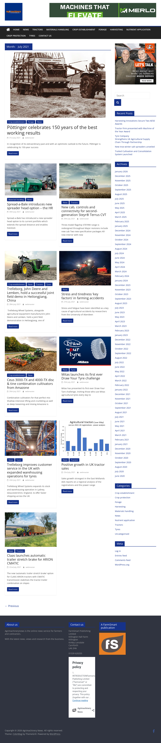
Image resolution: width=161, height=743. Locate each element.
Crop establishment (83, 29)
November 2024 (123, 235)
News (26, 29)
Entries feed (121, 555)
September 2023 (123, 298)
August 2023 (121, 303)
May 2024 (119, 262)
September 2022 (123, 353)
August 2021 (121, 412)
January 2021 (121, 444)
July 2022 (119, 362)
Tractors (37, 29)
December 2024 (122, 230)
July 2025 (119, 198)
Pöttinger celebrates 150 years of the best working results (52, 130)
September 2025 (123, 189)
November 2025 (123, 180)
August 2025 (121, 194)
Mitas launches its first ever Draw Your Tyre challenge (82, 376)
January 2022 (121, 389)
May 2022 (119, 371)
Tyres (32, 35)
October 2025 (121, 185)
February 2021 (122, 439)
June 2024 (120, 257)
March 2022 (121, 380)
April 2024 (120, 267)
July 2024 (119, 253)
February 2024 (122, 276)
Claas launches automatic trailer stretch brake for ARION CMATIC (30, 559)
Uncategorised (122, 533)
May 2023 (119, 316)
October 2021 (121, 403)
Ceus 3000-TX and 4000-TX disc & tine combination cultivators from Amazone (30, 384)
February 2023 (122, 330)
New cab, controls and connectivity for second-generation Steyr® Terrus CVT (83, 211)
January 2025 (121, 226)
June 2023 (120, 312)
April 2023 (120, 321)
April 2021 (120, 430)
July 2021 (119, 416)
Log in (118, 551)
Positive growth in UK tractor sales (83, 466)
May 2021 (119, 426)
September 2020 (123, 462)
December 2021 (122, 394)
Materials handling (57, 29)
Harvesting (116, 29)
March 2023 (121, 326)
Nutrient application (138, 29)
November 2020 (123, 453)
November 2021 (123, 398)
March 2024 (121, 271)
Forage (103, 29)
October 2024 (121, 239)
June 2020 (120, 476)
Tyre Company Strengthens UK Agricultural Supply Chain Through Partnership (132, 139)
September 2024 (123, 244)
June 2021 (120, 421)
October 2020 (121, 457)
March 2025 (121, 217)
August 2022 (121, 357)
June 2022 (120, 366)
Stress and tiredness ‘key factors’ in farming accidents (82, 296)
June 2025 (120, 203)
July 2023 (119, 307)
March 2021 (121, 435)
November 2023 (123, 289)
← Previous (12, 606)
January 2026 (121, 171)
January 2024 (121, 280)
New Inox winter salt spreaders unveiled (135, 146)
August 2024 (121, 248)
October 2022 (121, 348)
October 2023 (121, 294)
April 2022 (120, 376)
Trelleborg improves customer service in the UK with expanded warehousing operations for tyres (29, 470)
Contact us (45, 35)
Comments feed (123, 560)
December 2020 (122, 448)
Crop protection (16, 35)
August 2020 (121, 466)
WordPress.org (122, 564)
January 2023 (121, 335)
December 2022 (122, 339)
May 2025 (119, 207)
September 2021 (123, 407)
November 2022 (123, 344)
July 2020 (119, 471)
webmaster (29, 137)
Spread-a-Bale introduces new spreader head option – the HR (30, 206)
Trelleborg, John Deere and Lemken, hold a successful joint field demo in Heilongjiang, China (30, 294)
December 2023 (122, 285)
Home (16, 29)
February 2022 (122, 385)
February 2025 (122, 221)
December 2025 (122, 176)
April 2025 (120, 212)
